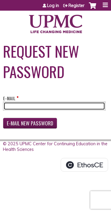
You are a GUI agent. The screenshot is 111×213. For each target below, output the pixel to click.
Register (76, 6)
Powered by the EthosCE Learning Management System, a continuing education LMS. (84, 165)
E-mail (9, 98)
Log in (53, 6)
